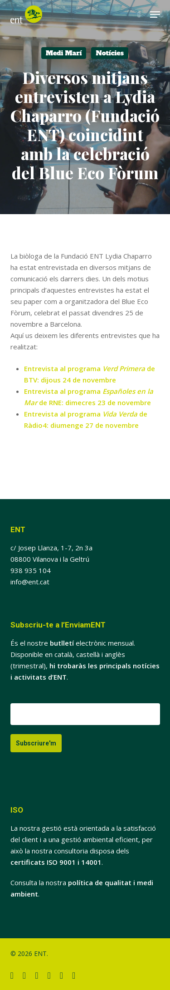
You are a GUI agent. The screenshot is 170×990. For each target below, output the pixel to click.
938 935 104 (30, 570)
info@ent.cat (29, 581)
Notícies (110, 53)
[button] (155, 14)
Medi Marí (64, 53)
